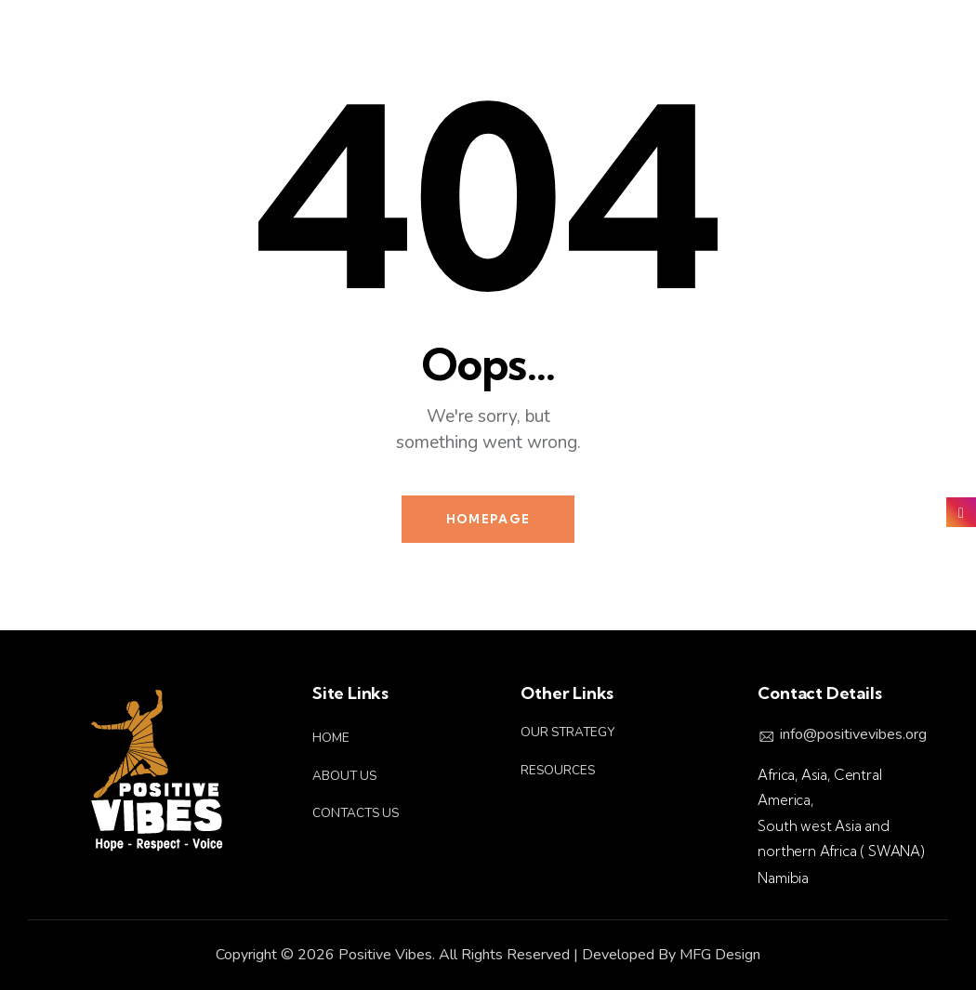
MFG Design (719, 954)
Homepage (488, 518)
